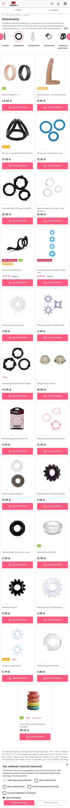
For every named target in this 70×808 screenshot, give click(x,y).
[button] (35, 797)
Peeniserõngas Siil (9, 607)
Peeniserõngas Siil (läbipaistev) (50, 607)
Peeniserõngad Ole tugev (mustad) (16, 208)
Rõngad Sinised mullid (11, 665)
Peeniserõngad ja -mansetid (14, 15)
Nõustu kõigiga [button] (19, 803)
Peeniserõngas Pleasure (12, 270)
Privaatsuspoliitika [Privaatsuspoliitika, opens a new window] (19, 776)
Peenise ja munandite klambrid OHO (17, 153)
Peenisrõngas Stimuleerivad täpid (51, 494)
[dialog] (35, 785)
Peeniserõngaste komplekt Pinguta (16, 383)
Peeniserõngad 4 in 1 (10, 95)
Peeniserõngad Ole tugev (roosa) (51, 438)
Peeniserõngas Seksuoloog (13, 325)
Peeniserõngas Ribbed (46, 552)
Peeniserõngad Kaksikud (12, 494)
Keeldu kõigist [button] (51, 803)
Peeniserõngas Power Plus (48, 665)
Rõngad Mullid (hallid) (46, 383)
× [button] (67, 765)
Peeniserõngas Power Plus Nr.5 (14, 438)
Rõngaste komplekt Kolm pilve (49, 153)
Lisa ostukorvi (17, 107)
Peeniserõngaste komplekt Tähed (51, 325)
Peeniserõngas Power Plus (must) (16, 552)
